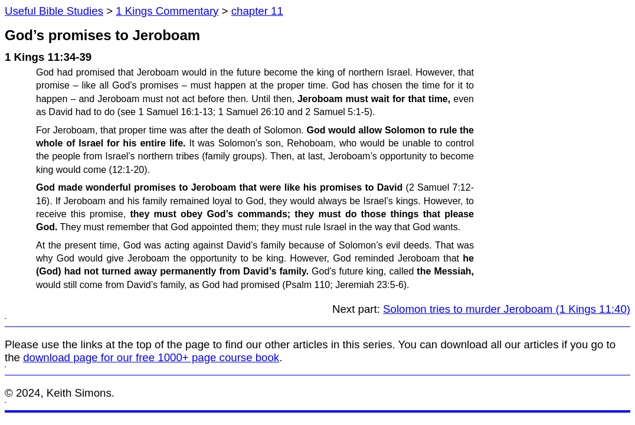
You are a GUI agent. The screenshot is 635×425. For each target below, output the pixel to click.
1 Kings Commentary (167, 11)
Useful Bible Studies (54, 11)
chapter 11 (257, 11)
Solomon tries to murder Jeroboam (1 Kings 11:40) (506, 309)
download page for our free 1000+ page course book (151, 357)
